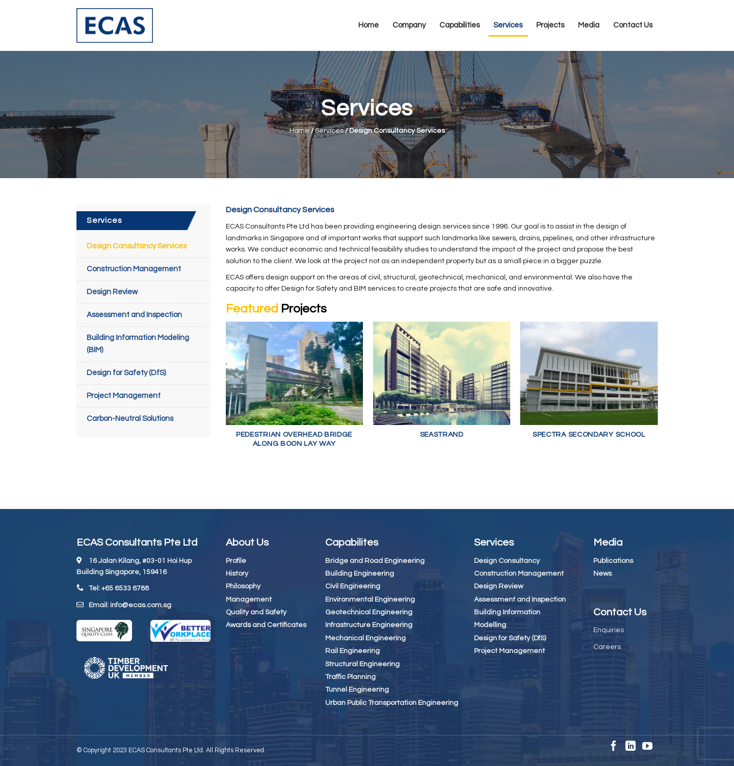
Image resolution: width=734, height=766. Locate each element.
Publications (613, 560)
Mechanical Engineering (365, 638)
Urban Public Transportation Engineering (391, 702)
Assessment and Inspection (134, 315)
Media (588, 25)
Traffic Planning (350, 676)
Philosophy (243, 586)
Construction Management (134, 269)
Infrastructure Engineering (368, 625)
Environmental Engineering (370, 599)
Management (249, 599)
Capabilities (459, 25)
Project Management (124, 396)
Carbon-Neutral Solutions (130, 418)
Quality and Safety (256, 612)
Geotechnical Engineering (368, 612)
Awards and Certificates (266, 625)
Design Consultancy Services (137, 246)
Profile (236, 560)
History (237, 573)
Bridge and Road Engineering (375, 560)
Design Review (112, 292)
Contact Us (632, 25)
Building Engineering (359, 573)
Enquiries (608, 630)
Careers (607, 646)
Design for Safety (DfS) (126, 373)
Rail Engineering (352, 651)
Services (507, 25)
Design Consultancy (507, 560)
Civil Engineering (352, 586)
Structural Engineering (362, 664)
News (602, 573)
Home (368, 25)
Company (409, 25)
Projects (550, 25)
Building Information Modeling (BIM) (138, 344)
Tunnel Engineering (357, 689)
